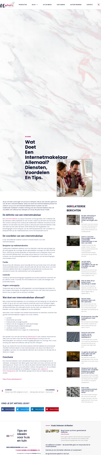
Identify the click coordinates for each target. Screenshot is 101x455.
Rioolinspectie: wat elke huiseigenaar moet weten (89, 318)
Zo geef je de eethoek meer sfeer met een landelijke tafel (89, 353)
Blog (35, 4)
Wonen (28, 137)
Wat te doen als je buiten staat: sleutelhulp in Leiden (88, 282)
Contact (90, 4)
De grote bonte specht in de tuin (57, 454)
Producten (23, 4)
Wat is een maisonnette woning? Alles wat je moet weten (89, 390)
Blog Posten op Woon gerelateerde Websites (73, 431)
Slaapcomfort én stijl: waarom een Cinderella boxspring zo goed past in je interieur (89, 370)
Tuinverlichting (33, 453)
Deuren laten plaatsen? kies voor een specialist (88, 300)
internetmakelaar (11, 219)
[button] (98, 4)
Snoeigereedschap (26, 453)
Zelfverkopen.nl (32, 337)
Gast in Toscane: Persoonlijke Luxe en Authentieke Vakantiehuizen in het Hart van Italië (89, 240)
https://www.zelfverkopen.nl (12, 379)
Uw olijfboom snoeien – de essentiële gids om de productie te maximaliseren (68, 445)
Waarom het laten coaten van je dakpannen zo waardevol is (88, 335)
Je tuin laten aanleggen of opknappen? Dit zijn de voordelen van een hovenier (89, 264)
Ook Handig (61, 4)
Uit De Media (47, 4)
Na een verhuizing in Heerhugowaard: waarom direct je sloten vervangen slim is (89, 219)
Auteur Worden (75, 4)
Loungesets (18, 453)
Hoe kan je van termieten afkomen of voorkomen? (64, 450)
